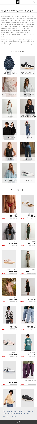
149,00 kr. (13, 218)
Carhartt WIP (32, 352)
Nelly (15, 214)
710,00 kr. (32, 216)
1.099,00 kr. (13, 273)
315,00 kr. (32, 355)
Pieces (10, 159)
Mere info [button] (13, 416)
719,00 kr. (13, 299)
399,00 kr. (32, 245)
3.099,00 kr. (31, 273)
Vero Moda (10, 180)
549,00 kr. (13, 245)
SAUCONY (14, 352)
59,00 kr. (13, 216)
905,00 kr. (32, 329)
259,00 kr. (32, 301)
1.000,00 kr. (31, 218)
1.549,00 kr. (31, 271)
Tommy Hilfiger (11, 73)
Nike (15, 380)
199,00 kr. (32, 244)
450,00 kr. (32, 356)
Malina (34, 269)
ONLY (10, 116)
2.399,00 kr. (13, 301)
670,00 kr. (13, 382)
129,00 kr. (32, 299)
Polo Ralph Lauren (11, 94)
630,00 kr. (31, 327)
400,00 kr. (12, 327)
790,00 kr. (13, 356)
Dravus (15, 325)
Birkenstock (32, 214)
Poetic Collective (30, 325)
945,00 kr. (13, 384)
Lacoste (10, 137)
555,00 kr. (13, 329)
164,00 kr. (13, 244)
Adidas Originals (12, 269)
